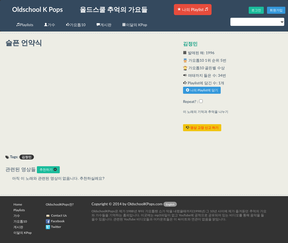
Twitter (56, 227)
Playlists (24, 24)
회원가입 (276, 10)
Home (17, 204)
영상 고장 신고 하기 (202, 128)
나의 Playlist (192, 9)
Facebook (58, 221)
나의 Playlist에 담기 (202, 90)
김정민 (190, 44)
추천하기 (48, 170)
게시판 (103, 24)
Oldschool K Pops (37, 9)
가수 (49, 24)
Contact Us (59, 215)
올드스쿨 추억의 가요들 (113, 9)
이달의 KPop (134, 24)
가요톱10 (75, 24)
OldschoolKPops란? (60, 204)
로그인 (256, 10)
